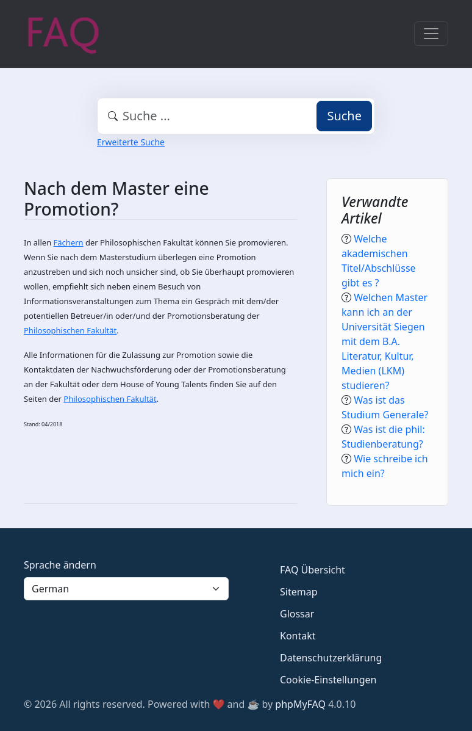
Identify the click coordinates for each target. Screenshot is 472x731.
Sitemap (299, 591)
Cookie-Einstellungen (328, 679)
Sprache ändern (60, 565)
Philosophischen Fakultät (70, 330)
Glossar (297, 613)
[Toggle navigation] (431, 33)
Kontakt (298, 635)
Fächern (69, 242)
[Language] (126, 588)
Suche (344, 115)
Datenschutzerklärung (331, 657)
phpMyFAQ (300, 704)
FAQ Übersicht (312, 569)
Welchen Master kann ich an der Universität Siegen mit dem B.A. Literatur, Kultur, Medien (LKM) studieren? (384, 341)
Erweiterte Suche (131, 142)
